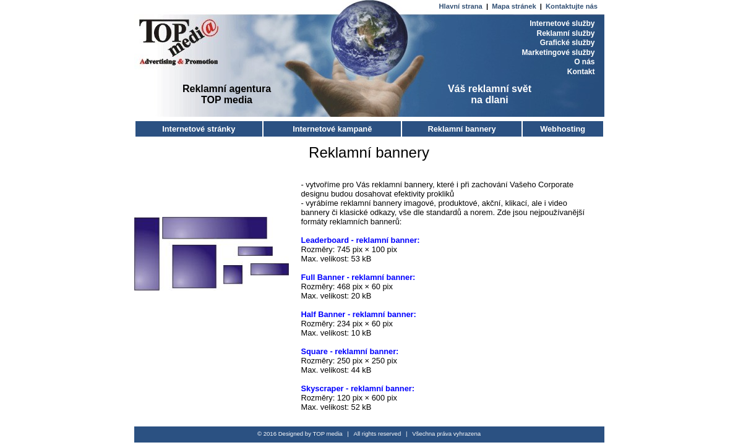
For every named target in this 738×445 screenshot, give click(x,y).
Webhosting (562, 129)
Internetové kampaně (332, 129)
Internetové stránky (198, 129)
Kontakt (581, 71)
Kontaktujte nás (572, 6)
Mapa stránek (515, 6)
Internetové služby (562, 23)
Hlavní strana (461, 6)
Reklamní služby (565, 33)
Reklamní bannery (461, 129)
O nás (584, 61)
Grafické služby (567, 42)
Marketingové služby (557, 52)
